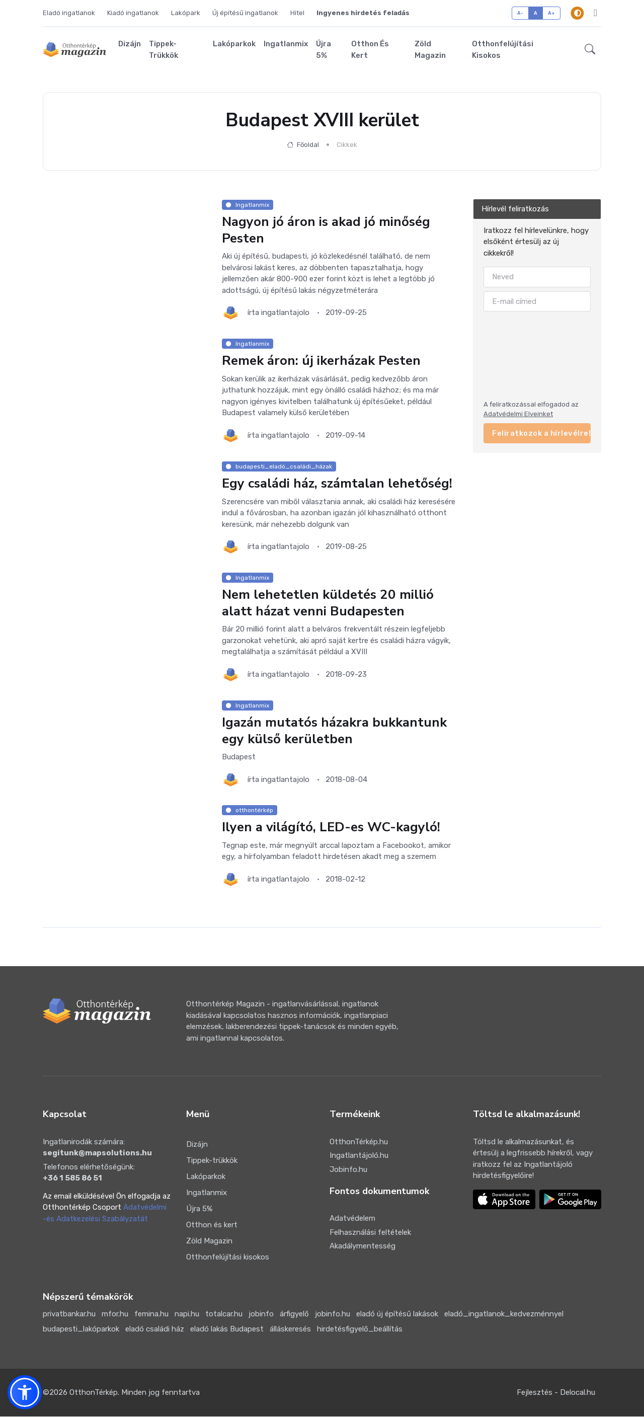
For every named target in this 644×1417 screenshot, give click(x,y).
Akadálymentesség (362, 1246)
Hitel (297, 13)
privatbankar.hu (69, 1314)
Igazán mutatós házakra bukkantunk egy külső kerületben (334, 731)
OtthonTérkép (93, 1393)
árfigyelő (294, 1314)
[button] (590, 50)
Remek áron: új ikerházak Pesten (321, 361)
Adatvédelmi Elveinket (518, 414)
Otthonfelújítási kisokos (502, 50)
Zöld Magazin (430, 50)
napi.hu (187, 1314)
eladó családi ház (154, 1329)
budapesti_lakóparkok (81, 1329)
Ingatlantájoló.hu (359, 1155)
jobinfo (261, 1314)
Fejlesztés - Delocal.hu (556, 1393)
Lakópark (185, 13)
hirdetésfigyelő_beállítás (360, 1329)
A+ (551, 13)
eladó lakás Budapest (227, 1329)
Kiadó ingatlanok (133, 13)
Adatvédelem (352, 1218)
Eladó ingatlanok (69, 13)
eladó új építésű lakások (397, 1314)
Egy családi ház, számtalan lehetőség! (337, 484)
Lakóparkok (234, 44)
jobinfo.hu (332, 1314)
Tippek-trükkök (163, 50)
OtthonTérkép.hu (359, 1142)
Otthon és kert (370, 50)
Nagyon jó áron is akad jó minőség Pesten (326, 230)
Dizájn (129, 44)
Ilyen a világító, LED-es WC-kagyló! (331, 828)
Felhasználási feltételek (370, 1232)
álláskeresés (290, 1329)
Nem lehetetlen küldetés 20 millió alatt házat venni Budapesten (328, 603)
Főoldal (303, 145)
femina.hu (151, 1314)
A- (520, 13)
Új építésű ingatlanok (245, 13)
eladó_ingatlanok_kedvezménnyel (504, 1314)
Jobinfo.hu (348, 1169)
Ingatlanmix (286, 44)
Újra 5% (323, 50)
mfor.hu (115, 1314)
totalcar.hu (224, 1314)
